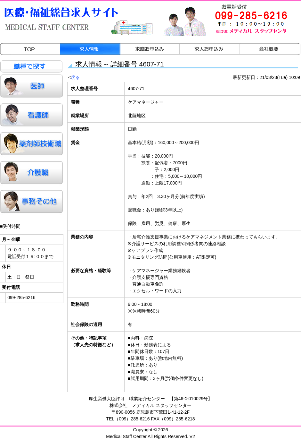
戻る (75, 77)
